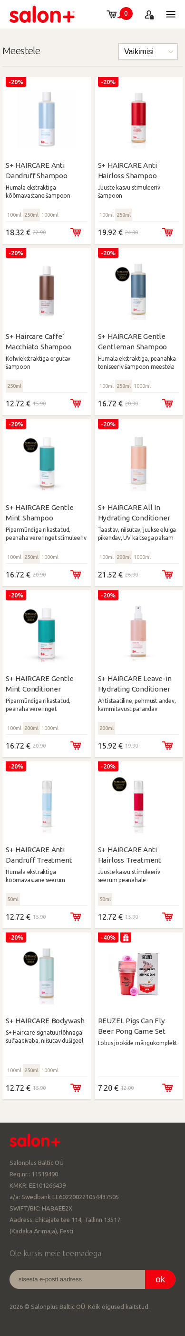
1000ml (49, 215)
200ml (124, 557)
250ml (31, 215)
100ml (14, 215)
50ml (13, 899)
